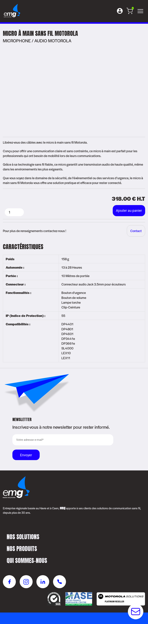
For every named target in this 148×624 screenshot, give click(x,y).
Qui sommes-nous (27, 560)
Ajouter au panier (129, 211)
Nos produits (22, 548)
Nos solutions (23, 536)
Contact (136, 230)
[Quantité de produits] (14, 212)
